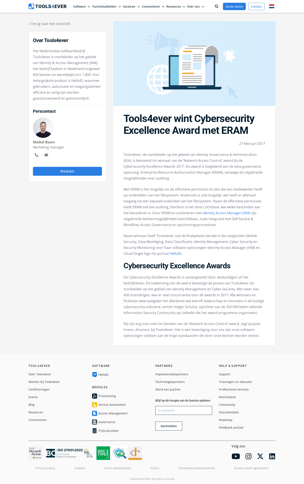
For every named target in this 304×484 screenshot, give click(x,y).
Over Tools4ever (39, 374)
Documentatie (229, 412)
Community (227, 405)
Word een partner (168, 389)
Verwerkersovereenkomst (196, 468)
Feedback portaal (231, 427)
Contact (256, 6)
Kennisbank (227, 397)
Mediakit (67, 171)
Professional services (234, 389)
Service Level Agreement (251, 468)
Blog (31, 405)
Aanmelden (169, 426)
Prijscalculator (105, 430)
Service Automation (109, 404)
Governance (103, 422)
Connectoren (37, 420)
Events (33, 397)
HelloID (175, 253)
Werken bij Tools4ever (44, 382)
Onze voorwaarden (117, 468)
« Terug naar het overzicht (49, 23)
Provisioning (104, 396)
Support (224, 374)
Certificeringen (39, 389)
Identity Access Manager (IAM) (226, 213)
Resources (35, 412)
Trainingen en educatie (235, 382)
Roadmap (225, 420)
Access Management (110, 413)
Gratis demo (234, 6)
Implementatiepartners (171, 374)
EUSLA (154, 468)
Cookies (79, 468)
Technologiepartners (170, 382)
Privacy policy (45, 468)
